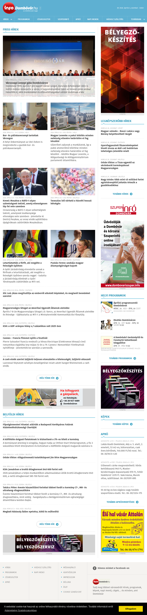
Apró (78, 19)
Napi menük (93, 19)
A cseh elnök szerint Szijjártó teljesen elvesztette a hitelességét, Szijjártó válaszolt (47, 359)
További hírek (120, 194)
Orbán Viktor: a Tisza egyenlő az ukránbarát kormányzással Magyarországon (118, 165)
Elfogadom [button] (131, 609)
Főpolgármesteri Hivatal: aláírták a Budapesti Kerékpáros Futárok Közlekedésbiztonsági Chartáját (38, 426)
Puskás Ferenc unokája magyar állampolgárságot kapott (67, 264)
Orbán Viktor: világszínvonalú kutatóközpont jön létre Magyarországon (40, 457)
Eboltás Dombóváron (124, 320)
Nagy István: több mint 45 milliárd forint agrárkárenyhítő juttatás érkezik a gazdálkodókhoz (122, 182)
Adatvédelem (69, 572)
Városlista (40, 8)
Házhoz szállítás (114, 19)
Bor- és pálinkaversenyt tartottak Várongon (20, 137)
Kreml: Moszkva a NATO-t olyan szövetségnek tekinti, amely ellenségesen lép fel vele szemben (25, 203)
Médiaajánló (69, 567)
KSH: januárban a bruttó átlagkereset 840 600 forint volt (32, 469)
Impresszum (69, 577)
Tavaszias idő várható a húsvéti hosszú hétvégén (71, 202)
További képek (121, 424)
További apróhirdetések (120, 502)
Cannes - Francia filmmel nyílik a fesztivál (25, 338)
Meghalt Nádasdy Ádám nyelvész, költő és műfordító (31, 512)
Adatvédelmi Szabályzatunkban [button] (21, 610)
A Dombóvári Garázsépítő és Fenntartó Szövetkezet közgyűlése (128, 340)
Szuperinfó (63, 19)
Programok (24, 19)
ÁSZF (65, 587)
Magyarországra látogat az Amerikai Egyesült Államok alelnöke (36, 308)
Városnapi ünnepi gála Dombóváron (27, 83)
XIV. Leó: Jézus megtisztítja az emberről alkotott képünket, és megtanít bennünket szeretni (46, 295)
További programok (120, 358)
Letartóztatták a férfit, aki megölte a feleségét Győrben (22, 264)
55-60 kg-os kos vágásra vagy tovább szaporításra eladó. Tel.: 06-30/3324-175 (121, 491)
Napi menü (39, 572)
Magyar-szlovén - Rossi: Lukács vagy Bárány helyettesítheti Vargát (120, 132)
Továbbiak (136, 19)
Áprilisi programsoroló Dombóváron (125, 304)
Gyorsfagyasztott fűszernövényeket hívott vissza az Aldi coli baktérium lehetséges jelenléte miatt (119, 148)
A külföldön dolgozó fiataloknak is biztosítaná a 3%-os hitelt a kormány (41, 439)
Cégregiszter (43, 19)
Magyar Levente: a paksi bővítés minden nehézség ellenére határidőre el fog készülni (72, 138)
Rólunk (67, 582)
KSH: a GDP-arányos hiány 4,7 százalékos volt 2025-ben (32, 326)
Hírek (6, 19)
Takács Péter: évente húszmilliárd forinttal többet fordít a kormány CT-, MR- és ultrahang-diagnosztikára (45, 489)
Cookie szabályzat (72, 592)
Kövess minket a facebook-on (113, 568)
